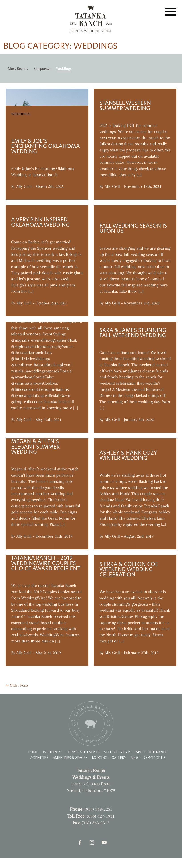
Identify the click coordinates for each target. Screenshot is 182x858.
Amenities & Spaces (70, 757)
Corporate (42, 68)
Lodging (99, 757)
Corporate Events (83, 752)
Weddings (63, 68)
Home (33, 752)
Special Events (117, 752)
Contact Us (154, 757)
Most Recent (18, 68)
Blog (135, 757)
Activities (39, 757)
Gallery (119, 757)
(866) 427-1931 (101, 816)
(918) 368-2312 (95, 822)
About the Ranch (152, 752)
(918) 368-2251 (98, 809)
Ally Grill (24, 186)
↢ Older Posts (17, 685)
